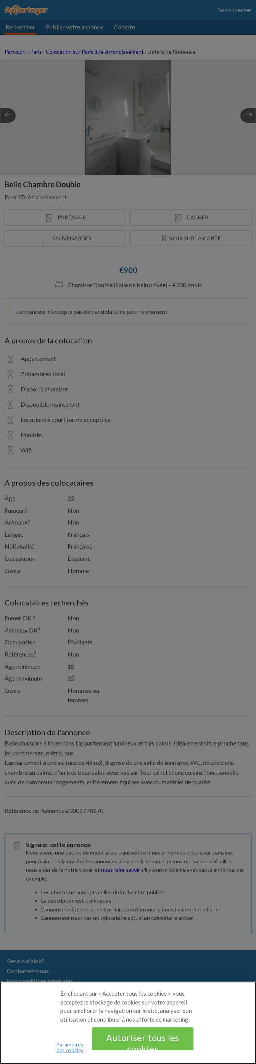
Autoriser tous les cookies (142, 1046)
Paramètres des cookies (69, 1052)
